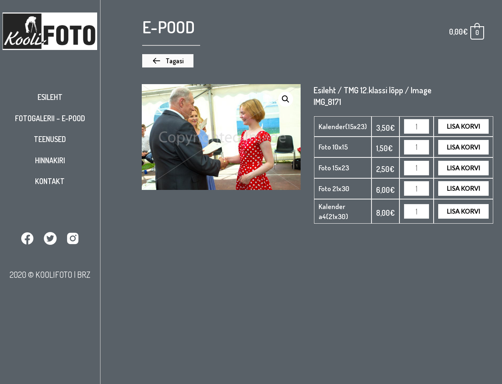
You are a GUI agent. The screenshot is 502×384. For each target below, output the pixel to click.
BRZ (83, 274)
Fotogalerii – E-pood (50, 118)
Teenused (50, 139)
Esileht (50, 97)
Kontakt (50, 181)
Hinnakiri (50, 160)
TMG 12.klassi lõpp (373, 90)
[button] (167, 60)
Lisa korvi (463, 126)
